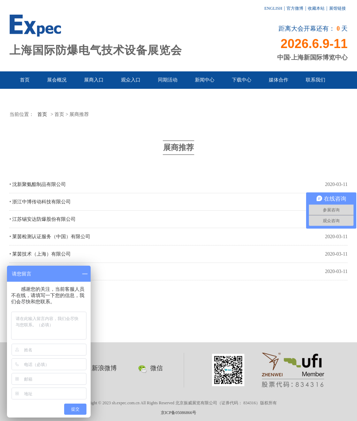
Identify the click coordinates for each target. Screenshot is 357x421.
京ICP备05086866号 (179, 412)
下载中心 (241, 80)
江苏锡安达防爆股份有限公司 (44, 219)
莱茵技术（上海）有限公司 (41, 254)
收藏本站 (316, 8)
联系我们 (315, 80)
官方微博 (295, 8)
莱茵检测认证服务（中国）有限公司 (51, 236)
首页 (25, 80)
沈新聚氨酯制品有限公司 (39, 184)
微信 (150, 368)
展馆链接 (337, 8)
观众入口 (130, 80)
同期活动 (167, 80)
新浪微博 (98, 368)
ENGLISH (273, 8)
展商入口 (94, 80)
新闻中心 (204, 80)
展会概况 (57, 80)
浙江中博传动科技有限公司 (41, 201)
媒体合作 (278, 80)
